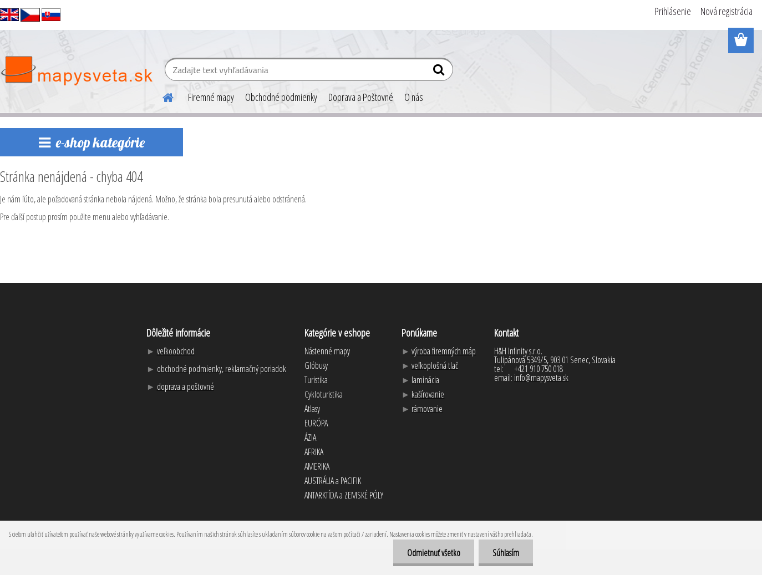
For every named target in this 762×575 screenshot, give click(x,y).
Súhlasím (505, 553)
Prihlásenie (672, 11)
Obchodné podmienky (281, 97)
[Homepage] (161, 96)
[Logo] (76, 71)
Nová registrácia (726, 11)
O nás (413, 97)
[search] (440, 72)
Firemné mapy (211, 97)
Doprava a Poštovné (360, 97)
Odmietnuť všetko (433, 553)
